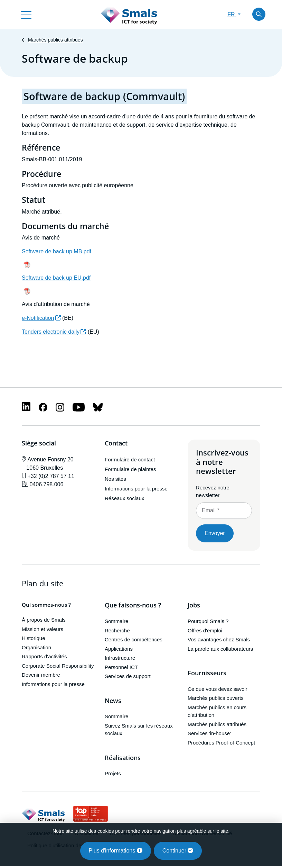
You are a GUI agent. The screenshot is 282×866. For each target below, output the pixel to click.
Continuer (178, 851)
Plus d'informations (115, 851)
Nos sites (115, 479)
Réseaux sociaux (124, 498)
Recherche (117, 630)
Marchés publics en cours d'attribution (217, 711)
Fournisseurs (207, 673)
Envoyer (215, 533)
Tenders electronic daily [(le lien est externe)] (54, 332)
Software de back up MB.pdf (56, 251)
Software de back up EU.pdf (56, 278)
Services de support (128, 676)
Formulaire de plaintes (130, 469)
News (113, 701)
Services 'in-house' (209, 733)
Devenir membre (41, 675)
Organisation (36, 647)
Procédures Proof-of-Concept (221, 743)
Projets (113, 773)
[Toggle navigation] (26, 14)
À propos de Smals (44, 620)
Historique (33, 638)
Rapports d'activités (44, 657)
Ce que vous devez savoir (217, 689)
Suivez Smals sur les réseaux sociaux (139, 730)
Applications (119, 649)
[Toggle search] (258, 14)
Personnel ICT (121, 667)
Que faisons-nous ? (133, 606)
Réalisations (123, 758)
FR (231, 14)
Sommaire (116, 621)
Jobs (194, 606)
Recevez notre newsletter (212, 491)
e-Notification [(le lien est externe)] (41, 318)
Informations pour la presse (136, 488)
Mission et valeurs (42, 629)
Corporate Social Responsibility (58, 666)
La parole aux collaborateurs (220, 649)
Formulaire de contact (130, 459)
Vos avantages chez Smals (219, 639)
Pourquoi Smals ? (208, 621)
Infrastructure (120, 658)
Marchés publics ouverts (216, 698)
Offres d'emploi (205, 630)
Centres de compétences (133, 639)
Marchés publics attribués (55, 40)
